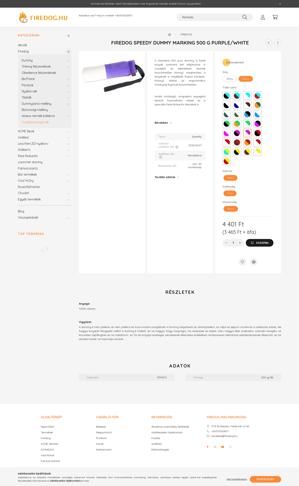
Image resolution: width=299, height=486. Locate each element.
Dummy (27, 60)
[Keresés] (215, 17)
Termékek (47, 432)
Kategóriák (29, 35)
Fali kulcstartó (28, 168)
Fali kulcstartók (50, 461)
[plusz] (240, 243)
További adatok (165, 177)
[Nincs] (230, 178)
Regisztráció (104, 432)
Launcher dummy (30, 162)
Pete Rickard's (28, 156)
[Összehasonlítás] (254, 262)
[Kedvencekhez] (242, 262)
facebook (207, 447)
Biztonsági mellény (35, 110)
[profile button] (263, 17)
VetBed (23, 137)
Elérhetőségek (160, 449)
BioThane (28, 79)
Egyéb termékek (29, 199)
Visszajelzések (28, 217)
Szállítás (156, 444)
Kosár (100, 444)
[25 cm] (230, 209)
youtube (223, 447)
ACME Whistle (49, 444)
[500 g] (246, 79)
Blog (21, 211)
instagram (215, 447)
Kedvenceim (104, 449)
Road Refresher (29, 187)
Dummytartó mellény (36, 104)
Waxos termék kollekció (38, 116)
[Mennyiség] (233, 243)
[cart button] (275, 17)
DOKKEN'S (47, 449)
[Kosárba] (259, 243)
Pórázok (27, 85)
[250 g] (230, 79)
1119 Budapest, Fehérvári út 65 (230, 426)
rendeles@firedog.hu (224, 436)
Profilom (101, 438)
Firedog (23, 51)
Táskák (26, 97)
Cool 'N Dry (26, 180)
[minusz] (226, 243)
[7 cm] (229, 193)
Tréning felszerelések (36, 66)
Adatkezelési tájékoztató (167, 432)
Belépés (101, 426)
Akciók (22, 45)
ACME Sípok (26, 131)
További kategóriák (35, 122)
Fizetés (155, 438)
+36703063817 (123, 15)
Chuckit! (23, 193)
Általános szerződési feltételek (170, 426)
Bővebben (161, 122)
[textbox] (180, 88)
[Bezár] (280, 4)
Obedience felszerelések (39, 73)
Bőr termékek (27, 174)
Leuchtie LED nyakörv (33, 143)
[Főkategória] (169, 34)
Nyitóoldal (47, 426)
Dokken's (24, 150)
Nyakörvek (29, 91)
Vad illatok (47, 455)
